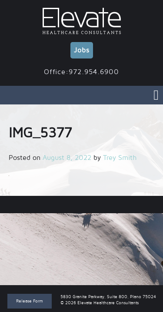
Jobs (82, 50)
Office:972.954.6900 (81, 72)
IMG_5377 (82, 204)
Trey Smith (119, 158)
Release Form (29, 301)
